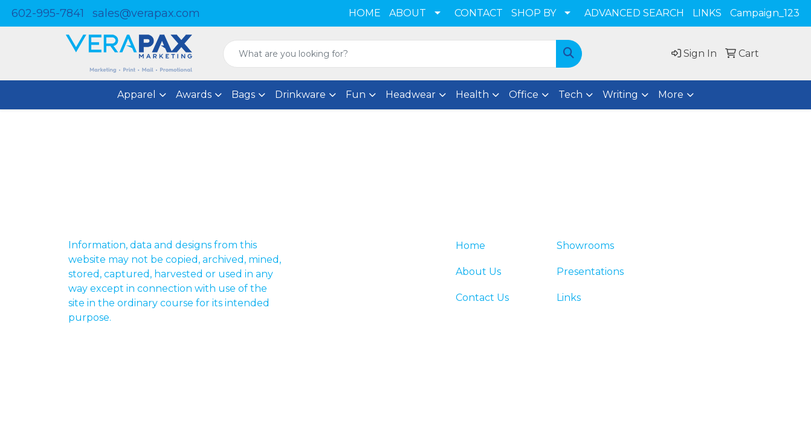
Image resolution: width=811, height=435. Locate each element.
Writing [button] (620, 94)
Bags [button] (243, 94)
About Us (478, 271)
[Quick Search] (390, 54)
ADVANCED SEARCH (634, 13)
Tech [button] (570, 94)
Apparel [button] (136, 94)
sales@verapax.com (146, 13)
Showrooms (585, 245)
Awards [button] (194, 94)
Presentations (590, 271)
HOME (365, 13)
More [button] (670, 94)
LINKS (707, 13)
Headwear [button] (411, 94)
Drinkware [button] (300, 94)
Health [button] (472, 94)
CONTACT (478, 13)
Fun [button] (356, 94)
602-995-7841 (47, 13)
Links (569, 297)
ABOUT (407, 13)
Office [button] (523, 94)
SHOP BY (533, 13)
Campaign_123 (765, 13)
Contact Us (482, 297)
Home (470, 245)
